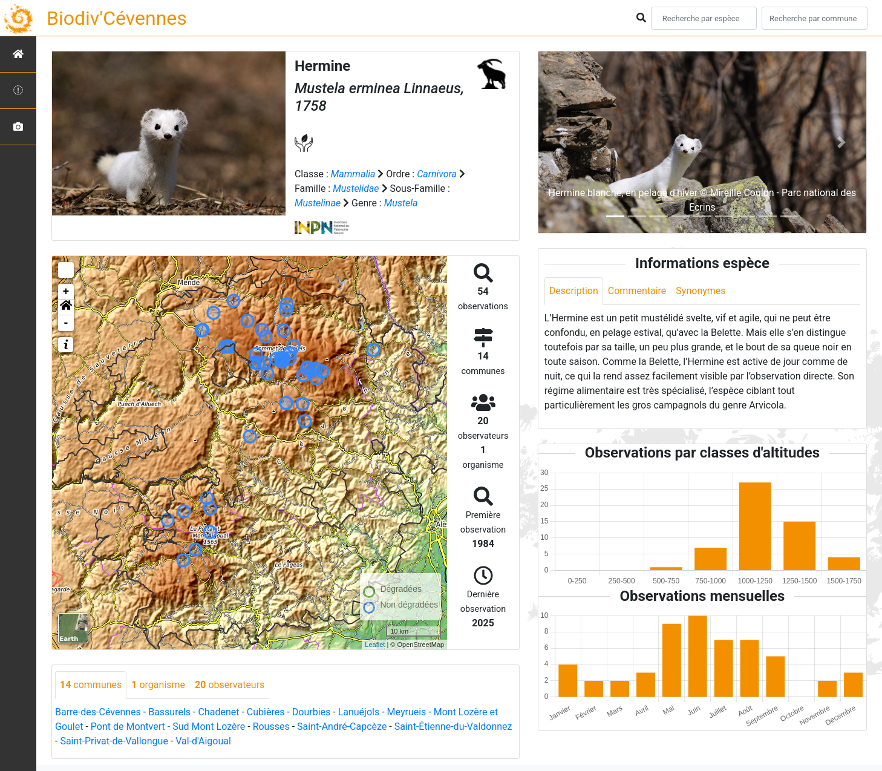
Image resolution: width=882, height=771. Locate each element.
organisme (158, 685)
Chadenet (218, 712)
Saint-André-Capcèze (342, 726)
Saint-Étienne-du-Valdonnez (453, 726)
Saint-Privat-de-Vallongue (114, 741)
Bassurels (169, 712)
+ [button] (66, 291)
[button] (66, 307)
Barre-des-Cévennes (98, 712)
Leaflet (375, 644)
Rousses (271, 726)
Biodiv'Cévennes (117, 18)
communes (91, 685)
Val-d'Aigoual (203, 741)
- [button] (66, 323)
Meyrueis (406, 712)
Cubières (266, 712)
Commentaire (637, 291)
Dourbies (311, 712)
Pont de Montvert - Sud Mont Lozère (168, 726)
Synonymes (700, 291)
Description (573, 291)
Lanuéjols (359, 712)
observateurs (229, 685)
